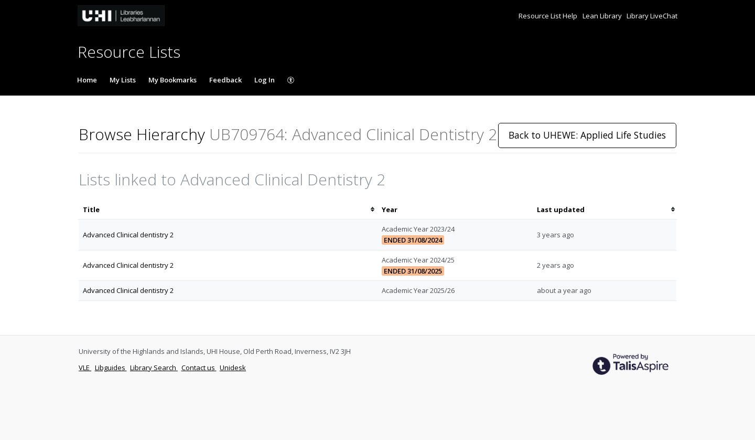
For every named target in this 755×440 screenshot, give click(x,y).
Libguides (111, 367)
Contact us (199, 367)
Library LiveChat (652, 15)
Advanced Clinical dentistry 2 (128, 234)
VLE (85, 367)
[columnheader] (228, 209)
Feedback (225, 80)
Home (87, 80)
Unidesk (233, 367)
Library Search (154, 367)
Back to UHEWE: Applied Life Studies (587, 135)
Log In (264, 80)
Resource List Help (549, 15)
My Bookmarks (172, 80)
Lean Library (603, 15)
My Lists (123, 80)
